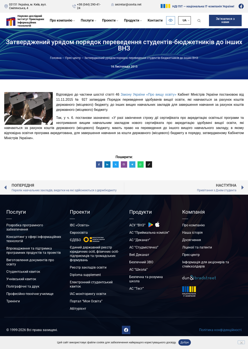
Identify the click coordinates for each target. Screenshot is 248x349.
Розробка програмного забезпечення (24, 227)
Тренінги (13, 301)
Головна (56, 58)
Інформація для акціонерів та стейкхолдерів (205, 264)
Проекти (109, 20)
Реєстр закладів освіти (88, 267)
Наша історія (192, 233)
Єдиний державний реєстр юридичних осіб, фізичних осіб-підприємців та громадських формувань (94, 253)
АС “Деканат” (139, 240)
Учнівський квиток (21, 279)
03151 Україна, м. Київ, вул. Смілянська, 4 (28, 6)
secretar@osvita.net (128, 4)
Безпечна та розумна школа (146, 279)
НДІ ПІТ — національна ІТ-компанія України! (203, 6)
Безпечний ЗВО (141, 262)
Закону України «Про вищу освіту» (148, 94)
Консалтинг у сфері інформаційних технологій (33, 239)
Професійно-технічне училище (29, 294)
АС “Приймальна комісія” (149, 233)
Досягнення (191, 240)
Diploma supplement (85, 275)
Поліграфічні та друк (22, 286)
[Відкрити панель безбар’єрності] (170, 20)
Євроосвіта (79, 233)
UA (184, 20)
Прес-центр (73, 58)
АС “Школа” (138, 270)
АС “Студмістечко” (143, 247)
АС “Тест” (136, 289)
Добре (185, 342)
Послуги (87, 20)
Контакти (155, 20)
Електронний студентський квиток (91, 284)
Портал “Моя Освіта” (86, 301)
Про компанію (61, 20)
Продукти (131, 20)
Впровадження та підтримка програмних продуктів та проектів (33, 250)
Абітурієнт (78, 309)
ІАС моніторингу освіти (88, 294)
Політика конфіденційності (220, 330)
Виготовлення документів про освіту (30, 262)
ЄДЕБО (75, 240)
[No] (241, 342)
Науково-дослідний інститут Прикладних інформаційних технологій (31, 20)
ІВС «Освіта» (79, 225)
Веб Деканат (139, 255)
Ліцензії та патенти (197, 247)
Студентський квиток (23, 272)
